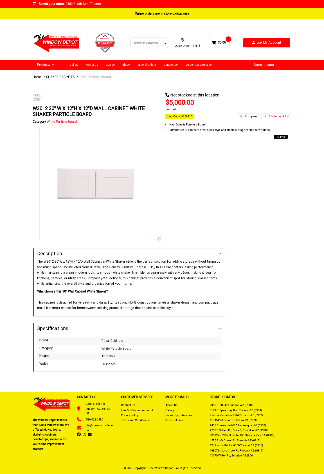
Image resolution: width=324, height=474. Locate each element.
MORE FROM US (177, 397)
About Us (92, 64)
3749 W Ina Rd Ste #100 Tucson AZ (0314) (236, 445)
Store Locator (264, 65)
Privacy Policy (129, 415)
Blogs (126, 64)
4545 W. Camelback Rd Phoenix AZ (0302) (236, 415)
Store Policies (174, 420)
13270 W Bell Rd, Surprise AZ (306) (232, 455)
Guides (110, 64)
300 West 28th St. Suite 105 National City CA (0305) (242, 435)
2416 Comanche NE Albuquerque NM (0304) (238, 425)
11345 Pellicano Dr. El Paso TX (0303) (233, 420)
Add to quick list (276, 116)
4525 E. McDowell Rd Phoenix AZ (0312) (235, 440)
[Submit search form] (164, 42)
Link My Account (266, 42)
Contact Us (171, 64)
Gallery (74, 64)
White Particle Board (96, 77)
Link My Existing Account (137, 410)
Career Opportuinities (178, 415)
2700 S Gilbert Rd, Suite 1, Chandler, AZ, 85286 (239, 430)
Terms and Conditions (135, 420)
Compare (248, 116)
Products (43, 65)
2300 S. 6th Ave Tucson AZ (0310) (231, 405)
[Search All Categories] (149, 43)
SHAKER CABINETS (60, 77)
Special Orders (146, 64)
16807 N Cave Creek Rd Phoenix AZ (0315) (236, 450)
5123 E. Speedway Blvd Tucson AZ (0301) (236, 410)
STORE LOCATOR (222, 397)
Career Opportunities (198, 64)
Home (37, 77)
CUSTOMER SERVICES (137, 397)
